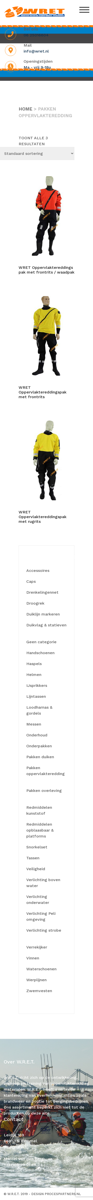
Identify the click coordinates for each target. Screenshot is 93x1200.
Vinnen (32, 958)
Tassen (32, 858)
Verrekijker (36, 947)
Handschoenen (40, 652)
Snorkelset (36, 847)
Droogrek (35, 603)
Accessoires (37, 570)
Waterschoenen (41, 969)
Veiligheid (35, 868)
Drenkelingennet (42, 592)
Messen (33, 724)
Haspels (34, 663)
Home (25, 109)
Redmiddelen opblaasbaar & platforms (40, 830)
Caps (31, 581)
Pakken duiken (40, 756)
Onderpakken (39, 746)
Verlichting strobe (43, 930)
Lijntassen (36, 696)
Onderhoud (36, 735)
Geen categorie (41, 642)
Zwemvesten (39, 990)
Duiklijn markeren (43, 614)
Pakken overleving (44, 790)
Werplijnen (36, 979)
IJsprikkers (36, 685)
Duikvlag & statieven (46, 625)
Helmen (33, 674)
